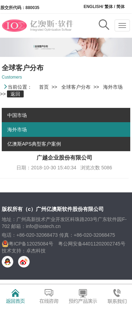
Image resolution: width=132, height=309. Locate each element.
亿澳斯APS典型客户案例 (34, 144)
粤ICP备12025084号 (31, 244)
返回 (15, 94)
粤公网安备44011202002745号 (91, 244)
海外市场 (17, 129)
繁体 (108, 6)
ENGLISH (93, 6)
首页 (44, 87)
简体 (120, 6)
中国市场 (17, 115)
